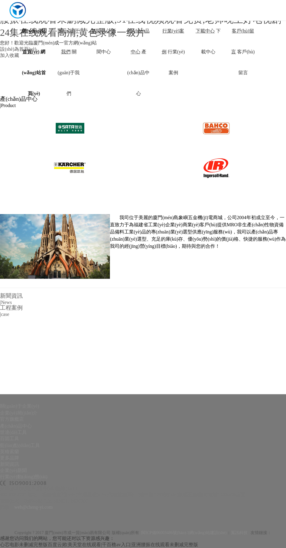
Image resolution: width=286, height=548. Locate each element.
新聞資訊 (9, 502)
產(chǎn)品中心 (16, 464)
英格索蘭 (9, 490)
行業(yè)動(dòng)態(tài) (23, 515)
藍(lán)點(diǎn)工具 (20, 483)
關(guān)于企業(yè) (19, 444)
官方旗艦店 (12, 457)
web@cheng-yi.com (33, 545)
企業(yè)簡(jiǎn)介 (19, 451)
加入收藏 (9, 55)
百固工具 (9, 476)
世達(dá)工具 (13, 470)
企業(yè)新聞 (13, 508)
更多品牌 (9, 496)
